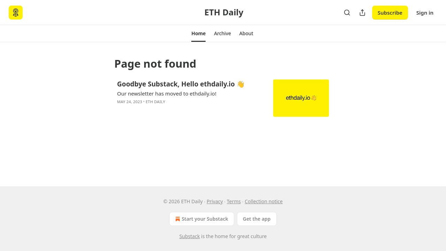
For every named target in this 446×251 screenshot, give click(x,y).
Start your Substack (201, 219)
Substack (189, 236)
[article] (223, 98)
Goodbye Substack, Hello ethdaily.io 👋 (181, 84)
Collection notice (264, 201)
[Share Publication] (362, 13)
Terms (234, 201)
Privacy (215, 201)
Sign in (424, 12)
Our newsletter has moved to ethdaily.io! (166, 93)
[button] (198, 33)
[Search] (347, 13)
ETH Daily (155, 101)
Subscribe (390, 12)
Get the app (257, 218)
